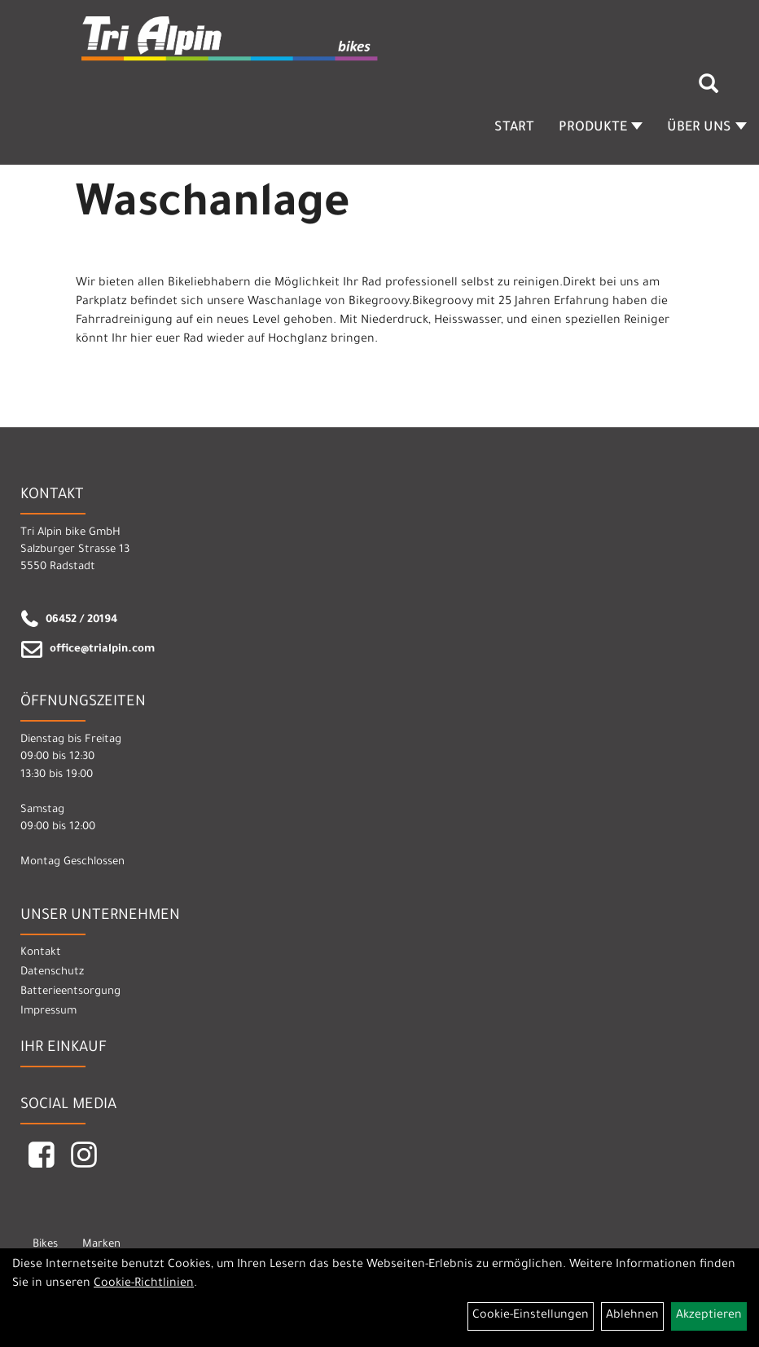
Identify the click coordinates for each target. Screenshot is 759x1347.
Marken (101, 1245)
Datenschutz (52, 972)
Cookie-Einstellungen (530, 1316)
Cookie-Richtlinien (144, 1284)
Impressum (48, 1011)
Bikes (45, 1245)
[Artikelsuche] (708, 89)
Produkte (601, 128)
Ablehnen (632, 1316)
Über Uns (707, 128)
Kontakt (40, 953)
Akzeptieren (709, 1316)
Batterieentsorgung (70, 992)
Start (514, 128)
